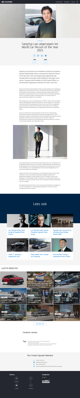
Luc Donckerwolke (47, 345)
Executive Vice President (33, 342)
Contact (73, 2)
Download (34, 62)
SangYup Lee (47, 341)
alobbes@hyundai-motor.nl (40, 362)
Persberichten (59, 2)
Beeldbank (66, 2)
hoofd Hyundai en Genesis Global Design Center (38, 343)
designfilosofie (53, 343)
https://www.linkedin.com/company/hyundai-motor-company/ (47, 366)
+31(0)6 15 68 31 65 (38, 360)
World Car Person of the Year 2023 (35, 341)
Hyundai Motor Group (38, 345)
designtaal (30, 345)
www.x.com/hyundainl (39, 364)
